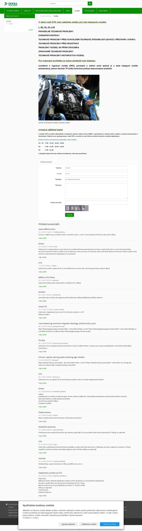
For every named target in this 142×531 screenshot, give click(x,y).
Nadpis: (58, 179)
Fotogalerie (89, 11)
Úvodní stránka (13, 11)
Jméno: (59, 168)
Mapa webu (103, 11)
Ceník (68, 11)
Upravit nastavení (72, 524)
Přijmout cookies (110, 524)
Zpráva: (58, 185)
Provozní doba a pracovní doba (48, 11)
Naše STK (27, 11)
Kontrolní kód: (56, 202)
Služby (77, 11)
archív (31, 30)
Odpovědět (42, 238)
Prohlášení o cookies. (31, 518)
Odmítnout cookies (91, 524)
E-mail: (59, 174)
